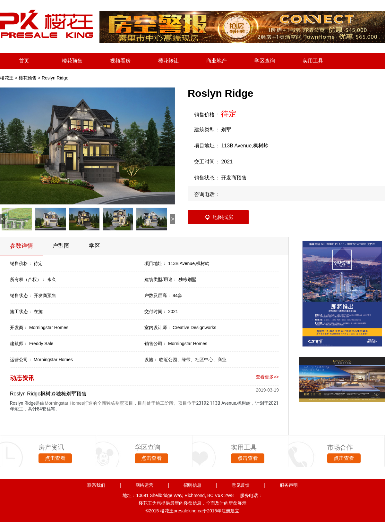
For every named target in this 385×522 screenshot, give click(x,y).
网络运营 (144, 485)
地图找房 (223, 217)
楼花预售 (72, 60)
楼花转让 (168, 60)
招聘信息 (192, 485)
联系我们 (96, 485)
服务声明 (289, 485)
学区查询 (264, 60)
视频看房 (120, 60)
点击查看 (55, 458)
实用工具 (313, 60)
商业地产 (216, 60)
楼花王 (6, 77)
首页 (24, 60)
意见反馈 (241, 485)
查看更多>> (267, 376)
